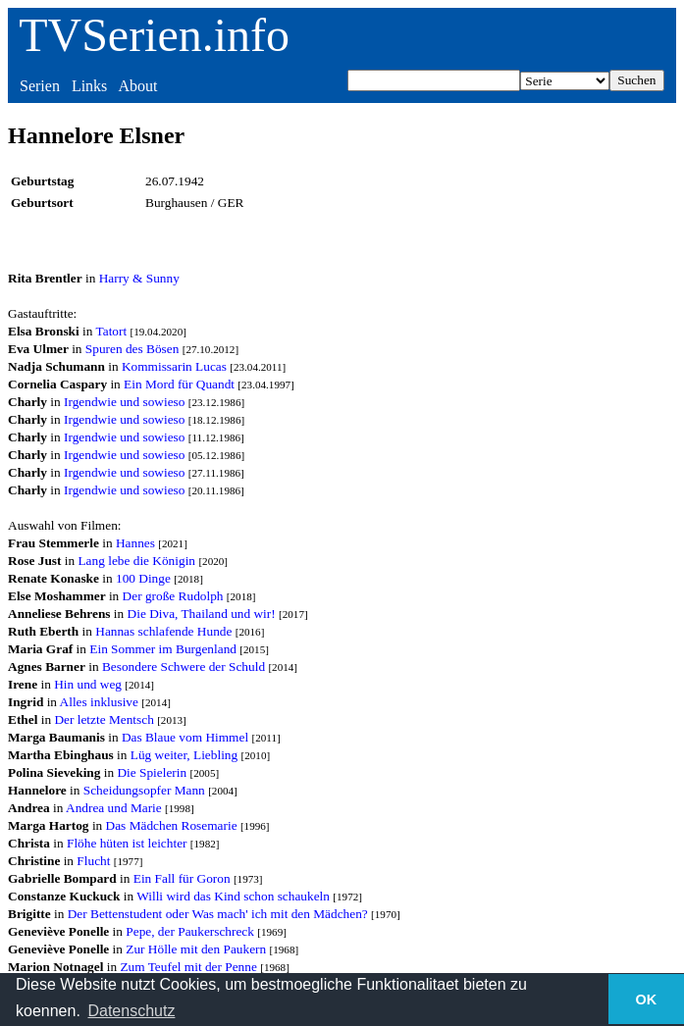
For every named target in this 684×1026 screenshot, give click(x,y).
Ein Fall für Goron (182, 878)
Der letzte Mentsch (103, 719)
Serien (40, 85)
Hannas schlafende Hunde (163, 631)
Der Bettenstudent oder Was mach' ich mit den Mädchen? (218, 913)
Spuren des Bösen (132, 348)
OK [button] (647, 999)
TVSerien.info (154, 35)
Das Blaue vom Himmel (185, 737)
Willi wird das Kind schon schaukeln (233, 896)
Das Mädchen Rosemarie (171, 825)
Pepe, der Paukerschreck (190, 931)
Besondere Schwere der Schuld (183, 666)
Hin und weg (88, 684)
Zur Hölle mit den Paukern (196, 949)
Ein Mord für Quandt (179, 384)
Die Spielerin (151, 772)
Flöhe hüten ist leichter (127, 843)
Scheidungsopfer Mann (144, 790)
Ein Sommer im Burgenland (163, 648)
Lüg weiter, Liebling (184, 754)
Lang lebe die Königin (136, 560)
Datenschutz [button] (131, 1010)
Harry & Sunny (139, 278)
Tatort (112, 331)
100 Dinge (143, 578)
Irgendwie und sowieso (124, 401)
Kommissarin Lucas (174, 366)
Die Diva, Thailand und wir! (202, 613)
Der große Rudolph (173, 596)
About (137, 85)
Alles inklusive (99, 701)
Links (89, 85)
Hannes (135, 543)
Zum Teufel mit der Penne (188, 966)
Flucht (93, 860)
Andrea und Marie (114, 807)
